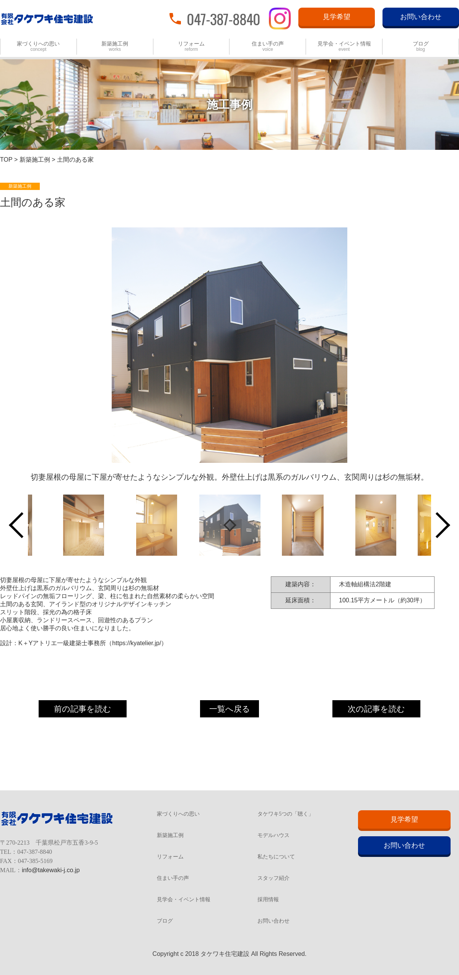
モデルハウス (273, 835)
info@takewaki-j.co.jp (51, 870)
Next (437, 525)
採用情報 (268, 899)
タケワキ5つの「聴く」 (285, 814)
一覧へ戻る (229, 708)
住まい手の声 (268, 46)
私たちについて (276, 857)
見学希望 (336, 17)
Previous (22, 525)
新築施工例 (114, 46)
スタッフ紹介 (273, 878)
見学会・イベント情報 (344, 46)
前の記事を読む (82, 708)
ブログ (421, 46)
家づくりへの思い (38, 46)
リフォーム (191, 46)
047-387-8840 (223, 18)
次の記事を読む (376, 708)
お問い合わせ (420, 17)
